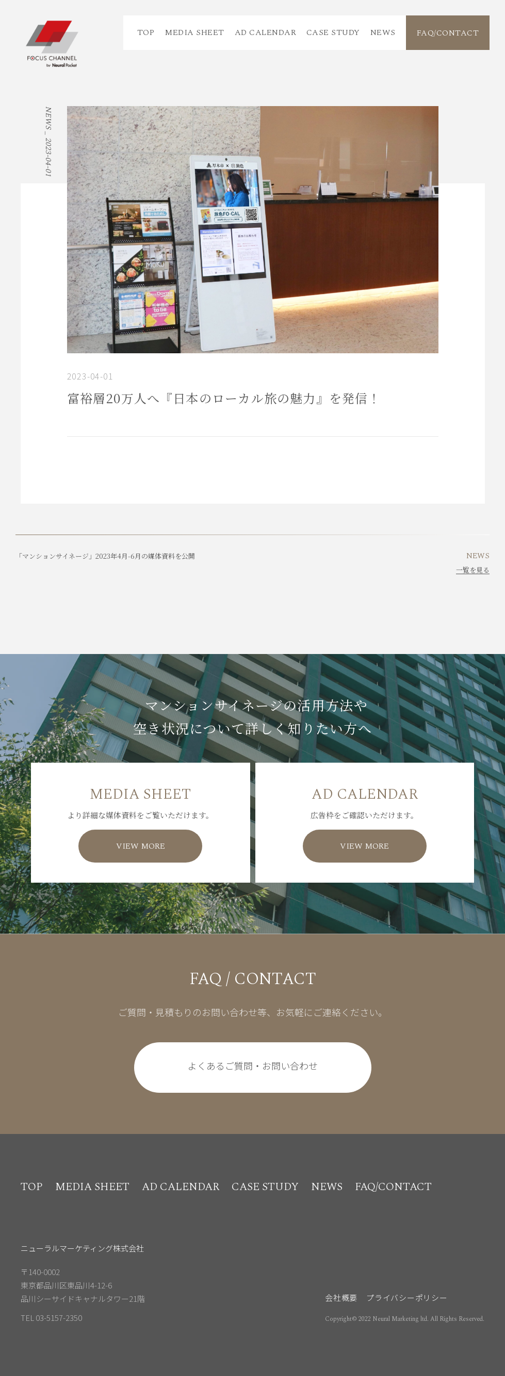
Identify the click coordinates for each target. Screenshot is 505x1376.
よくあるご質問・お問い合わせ (253, 1065)
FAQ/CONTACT (448, 33)
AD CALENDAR (265, 32)
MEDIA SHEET (194, 32)
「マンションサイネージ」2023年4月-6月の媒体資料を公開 (105, 556)
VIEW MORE (140, 846)
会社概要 (341, 1297)
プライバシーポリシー (407, 1297)
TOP (145, 32)
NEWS (383, 32)
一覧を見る (473, 570)
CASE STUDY (333, 32)
